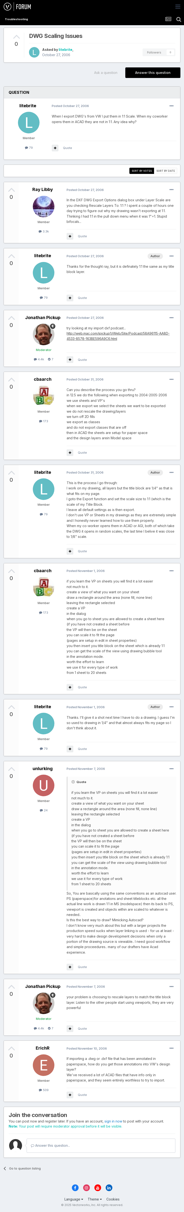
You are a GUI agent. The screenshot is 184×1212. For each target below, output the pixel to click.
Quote (67, 148)
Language (73, 1199)
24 (44, 810)
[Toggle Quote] (73, 782)
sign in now (113, 1121)
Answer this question (153, 73)
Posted (70, 106)
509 (44, 1090)
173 (43, 421)
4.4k (39, 359)
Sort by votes (142, 170)
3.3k (44, 231)
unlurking (43, 768)
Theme (95, 1199)
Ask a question (105, 73)
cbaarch (43, 379)
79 (29, 147)
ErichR (43, 1048)
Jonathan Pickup (42, 317)
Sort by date (165, 170)
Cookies (113, 1199)
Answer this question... (50, 1145)
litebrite (65, 50)
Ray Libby (42, 189)
